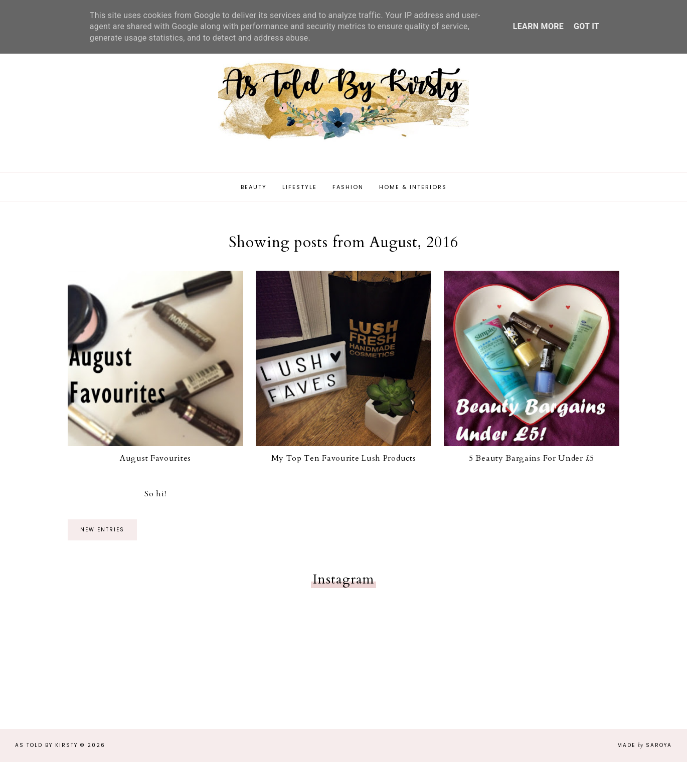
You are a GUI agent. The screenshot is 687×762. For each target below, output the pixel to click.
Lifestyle (299, 187)
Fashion (348, 187)
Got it (586, 26)
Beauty (254, 187)
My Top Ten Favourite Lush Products (343, 458)
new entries (102, 529)
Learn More (538, 26)
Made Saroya (644, 745)
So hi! (155, 493)
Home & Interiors (413, 187)
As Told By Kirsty (46, 745)
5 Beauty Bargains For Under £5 (531, 458)
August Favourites (155, 458)
